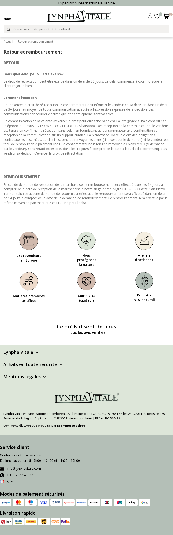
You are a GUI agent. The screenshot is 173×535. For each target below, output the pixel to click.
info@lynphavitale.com (24, 468)
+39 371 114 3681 (20, 475)
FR (7, 481)
